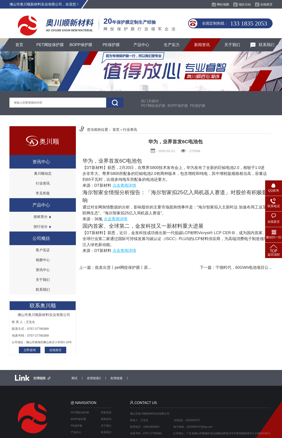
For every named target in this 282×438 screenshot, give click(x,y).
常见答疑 (43, 193)
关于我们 (232, 45)
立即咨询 (29, 350)
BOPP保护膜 (81, 45)
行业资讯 (43, 183)
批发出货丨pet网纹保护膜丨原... (123, 267)
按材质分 (43, 217)
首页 (19, 45)
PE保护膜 (111, 45)
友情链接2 (94, 378)
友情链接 (116, 378)
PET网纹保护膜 (50, 45)
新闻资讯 (202, 45)
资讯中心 (43, 270)
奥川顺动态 (43, 173)
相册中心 (43, 260)
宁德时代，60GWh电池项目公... (244, 267)
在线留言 (55, 350)
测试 (74, 378)
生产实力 (172, 45)
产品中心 (141, 45)
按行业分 (43, 226)
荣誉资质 (106, 412)
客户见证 (43, 250)
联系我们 (262, 45)
